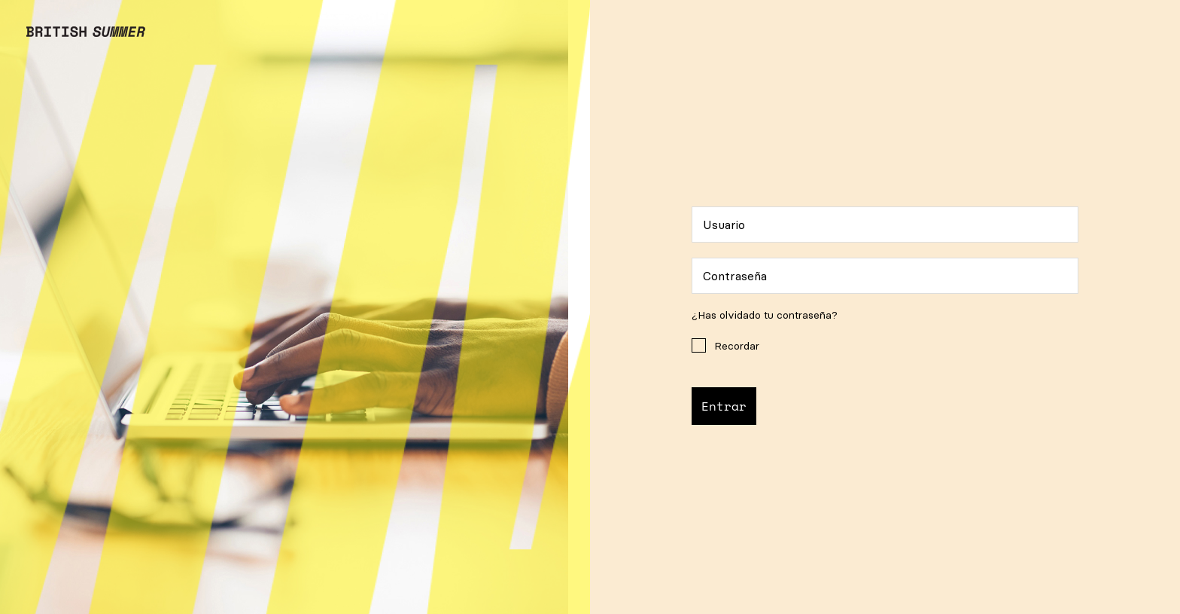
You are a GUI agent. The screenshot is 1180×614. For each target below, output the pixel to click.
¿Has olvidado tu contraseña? (765, 315)
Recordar (725, 345)
